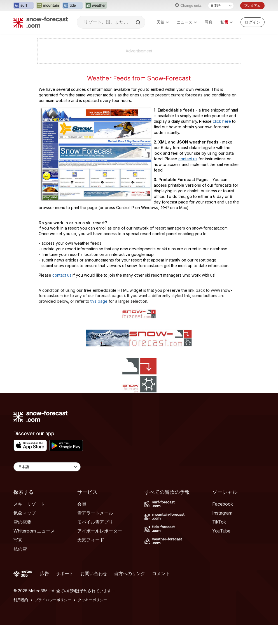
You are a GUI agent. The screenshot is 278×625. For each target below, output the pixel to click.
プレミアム (252, 5)
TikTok (219, 522)
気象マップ (24, 513)
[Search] (138, 22)
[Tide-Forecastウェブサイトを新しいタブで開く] (72, 5)
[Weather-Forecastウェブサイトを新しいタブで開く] (96, 5)
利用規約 (20, 600)
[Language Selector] (47, 466)
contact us (187, 158)
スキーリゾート (29, 504)
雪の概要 (22, 522)
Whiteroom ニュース (34, 531)
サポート (65, 573)
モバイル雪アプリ (95, 522)
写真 (208, 22)
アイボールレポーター (99, 531)
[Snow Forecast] (40, 22)
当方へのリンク (129, 573)
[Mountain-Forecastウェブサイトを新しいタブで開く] (48, 5)
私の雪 (20, 549)
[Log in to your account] (252, 22)
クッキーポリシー (92, 600)
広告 (44, 573)
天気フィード (90, 540)
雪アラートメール (95, 513)
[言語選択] (220, 6)
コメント (161, 573)
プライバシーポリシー (53, 600)
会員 (81, 504)
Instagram (222, 513)
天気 (162, 22)
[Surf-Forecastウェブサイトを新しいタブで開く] (23, 5)
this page (99, 301)
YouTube (221, 531)
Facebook (222, 504)
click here (222, 121)
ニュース (187, 22)
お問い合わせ (93, 573)
